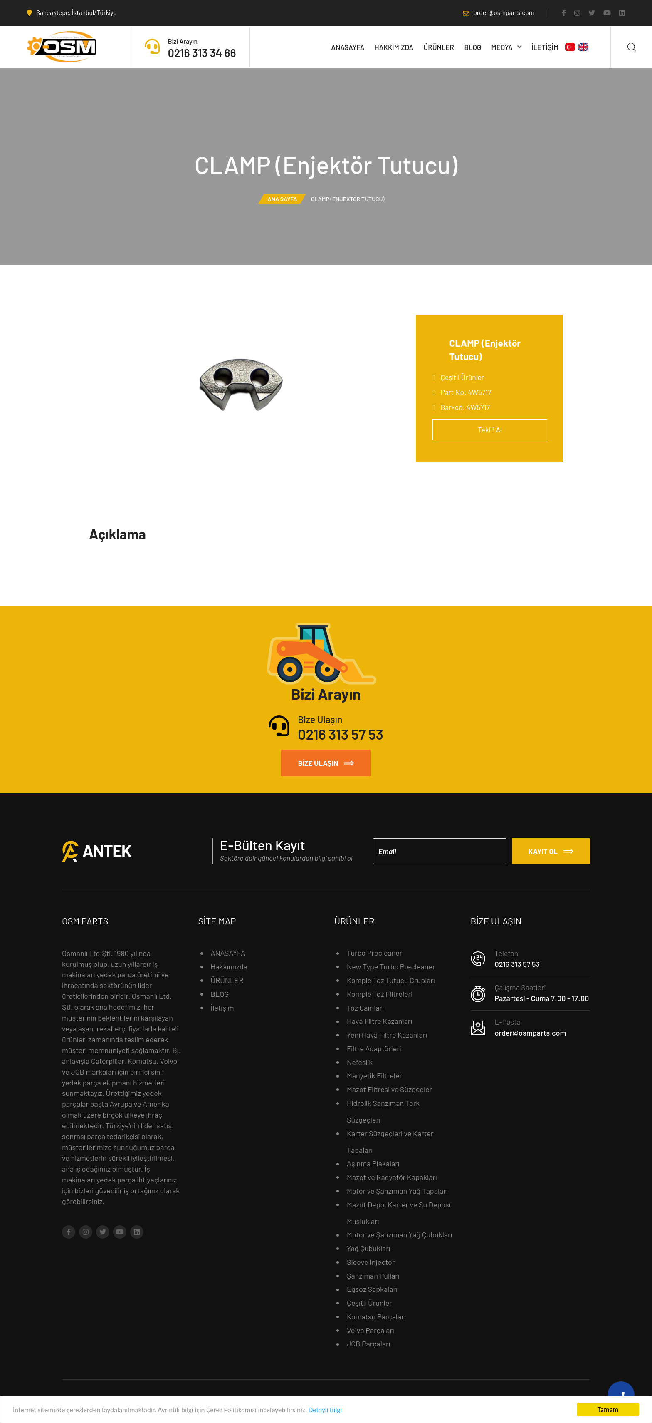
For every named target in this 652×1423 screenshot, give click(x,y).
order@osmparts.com (530, 1032)
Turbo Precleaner (374, 952)
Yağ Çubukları (368, 1248)
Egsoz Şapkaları (372, 1289)
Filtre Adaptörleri (374, 1048)
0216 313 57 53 (517, 964)
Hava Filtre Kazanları (379, 1021)
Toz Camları (365, 1007)
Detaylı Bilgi (325, 1411)
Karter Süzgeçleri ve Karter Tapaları (390, 1142)
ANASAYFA (347, 47)
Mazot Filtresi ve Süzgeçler (389, 1089)
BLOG (472, 47)
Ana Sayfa (282, 198)
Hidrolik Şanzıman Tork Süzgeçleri (383, 1111)
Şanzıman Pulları (373, 1275)
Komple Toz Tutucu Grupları (391, 980)
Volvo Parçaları (370, 1330)
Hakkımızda (394, 47)
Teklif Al (490, 429)
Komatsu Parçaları (376, 1316)
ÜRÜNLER (439, 47)
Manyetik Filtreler (374, 1075)
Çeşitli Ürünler (462, 377)
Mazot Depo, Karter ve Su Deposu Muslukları (400, 1213)
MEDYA (506, 47)
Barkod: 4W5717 (465, 407)
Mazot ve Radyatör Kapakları (392, 1177)
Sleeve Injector (371, 1262)
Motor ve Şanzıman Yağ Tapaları (397, 1190)
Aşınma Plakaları (373, 1163)
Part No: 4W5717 (466, 392)
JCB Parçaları (368, 1343)
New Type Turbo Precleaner (391, 966)
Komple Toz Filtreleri (379, 993)
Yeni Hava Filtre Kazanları (387, 1034)
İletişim (544, 47)
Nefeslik (360, 1062)
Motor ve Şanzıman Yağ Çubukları (399, 1234)
